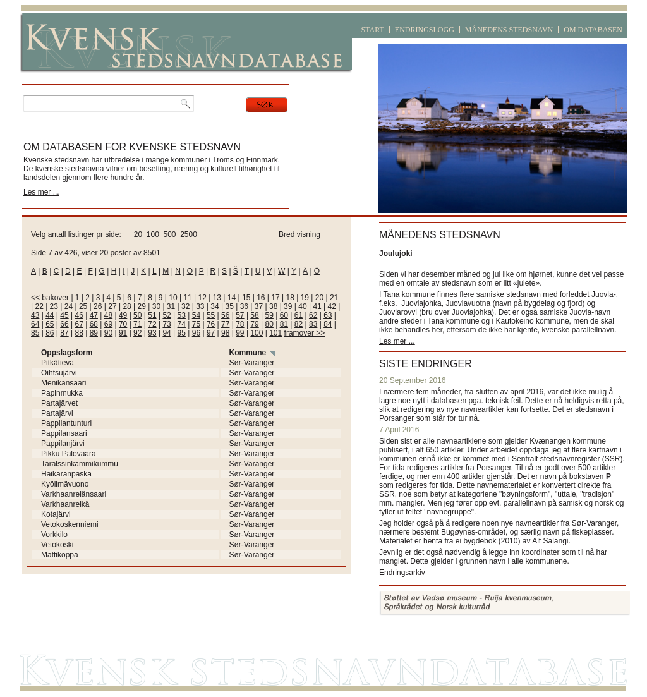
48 (108, 315)
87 (64, 333)
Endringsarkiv (402, 572)
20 (138, 234)
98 (225, 333)
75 (196, 324)
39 (288, 306)
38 (273, 306)
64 (35, 324)
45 (64, 315)
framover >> (304, 333)
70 (123, 324)
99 (240, 333)
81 (284, 324)
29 (142, 306)
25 (83, 306)
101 (275, 333)
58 (254, 315)
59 (269, 315)
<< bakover (50, 297)
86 (49, 333)
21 (334, 297)
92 (137, 333)
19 (305, 297)
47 (94, 315)
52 (166, 315)
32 (185, 306)
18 (290, 297)
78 (240, 324)
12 (202, 297)
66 (64, 324)
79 (254, 324)
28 (127, 306)
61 (298, 315)
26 (98, 306)
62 (313, 315)
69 (108, 324)
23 (54, 306)
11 (187, 297)
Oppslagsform (66, 352)
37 (259, 306)
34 (214, 306)
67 (79, 324)
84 (328, 324)
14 (231, 297)
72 (152, 324)
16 (261, 297)
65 (49, 324)
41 (317, 306)
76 (211, 324)
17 (275, 297)
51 (152, 315)
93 (152, 333)
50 (137, 315)
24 (68, 306)
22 (39, 306)
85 (35, 333)
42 (332, 306)
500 (169, 234)
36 (244, 306)
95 (182, 333)
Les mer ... (41, 192)
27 (112, 306)
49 (123, 315)
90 (108, 333)
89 (94, 333)
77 (225, 324)
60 (284, 315)
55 (211, 315)
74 (182, 324)
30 (156, 306)
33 (200, 306)
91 (123, 333)
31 (171, 306)
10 (173, 297)
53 (182, 315)
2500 (188, 234)
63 (328, 315)
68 (94, 324)
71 (137, 324)
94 (166, 333)
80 (269, 324)
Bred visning (299, 234)
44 (49, 315)
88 (79, 333)
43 (35, 315)
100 (153, 234)
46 (79, 315)
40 (302, 306)
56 (225, 315)
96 (196, 333)
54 (196, 315)
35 (229, 306)
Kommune (248, 352)
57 (240, 315)
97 (211, 333)
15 (246, 297)
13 (217, 297)
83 (313, 324)
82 (298, 324)
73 (166, 324)
